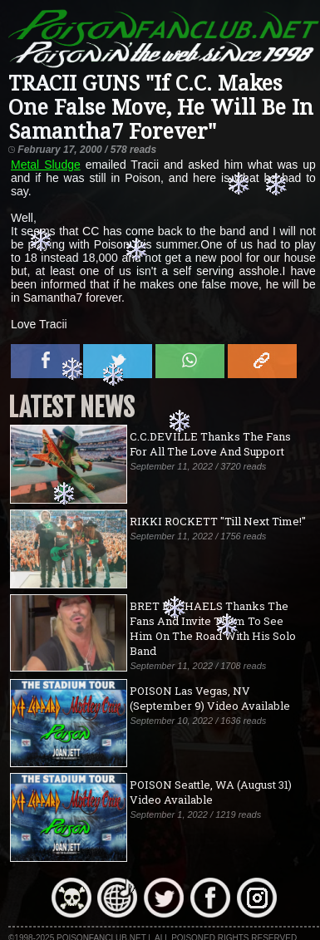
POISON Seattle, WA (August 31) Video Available (211, 792)
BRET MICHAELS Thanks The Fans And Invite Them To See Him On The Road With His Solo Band (213, 628)
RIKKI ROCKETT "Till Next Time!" (218, 521)
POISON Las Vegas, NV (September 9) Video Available (210, 698)
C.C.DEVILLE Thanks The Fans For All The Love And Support (210, 444)
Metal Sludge (46, 164)
